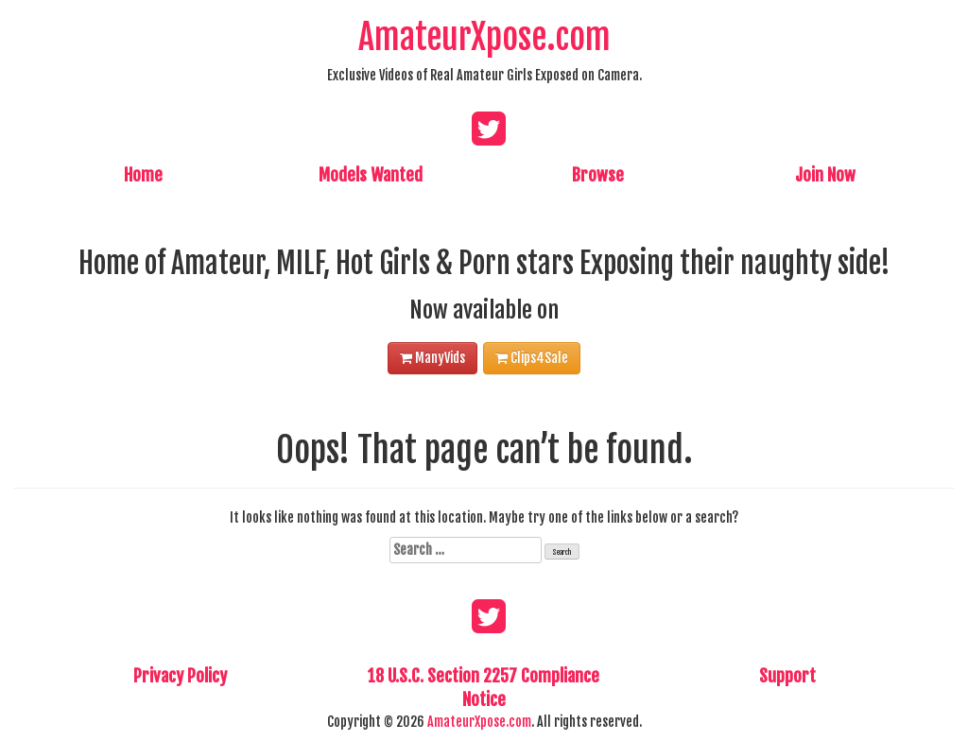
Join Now (825, 174)
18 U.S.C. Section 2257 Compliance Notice (483, 688)
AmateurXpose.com (484, 37)
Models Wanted (371, 174)
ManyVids (432, 358)
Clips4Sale (531, 358)
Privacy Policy (180, 675)
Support (787, 675)
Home (143, 174)
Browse (598, 174)
